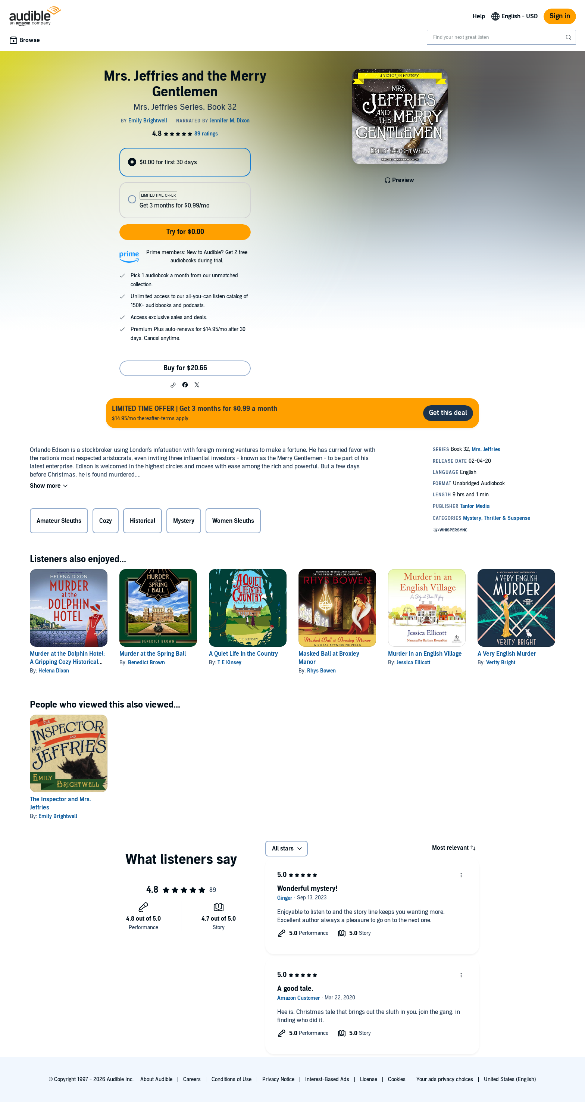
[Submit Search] (569, 37)
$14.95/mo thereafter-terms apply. (195, 413)
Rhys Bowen (321, 671)
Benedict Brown (146, 662)
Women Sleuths (233, 521)
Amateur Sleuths (59, 521)
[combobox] (501, 37)
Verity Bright (500, 662)
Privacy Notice (278, 1079)
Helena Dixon (53, 671)
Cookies (397, 1079)
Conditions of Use (231, 1079)
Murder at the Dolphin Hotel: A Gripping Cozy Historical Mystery (67, 662)
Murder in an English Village (425, 654)
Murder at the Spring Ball (152, 654)
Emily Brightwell (57, 816)
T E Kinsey (229, 662)
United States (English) (510, 1079)
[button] (173, 385)
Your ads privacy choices (444, 1079)
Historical (142, 521)
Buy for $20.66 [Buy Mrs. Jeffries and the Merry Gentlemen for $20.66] (185, 368)
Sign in (560, 16)
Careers (192, 1079)
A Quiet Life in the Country (243, 654)
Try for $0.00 (185, 232)
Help (479, 16)
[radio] (185, 162)
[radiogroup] (185, 183)
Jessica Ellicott (413, 662)
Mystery (183, 521)
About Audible (156, 1079)
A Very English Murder (507, 654)
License (368, 1079)
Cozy (105, 521)
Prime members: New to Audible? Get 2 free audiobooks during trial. (196, 256)
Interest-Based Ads (327, 1079)
